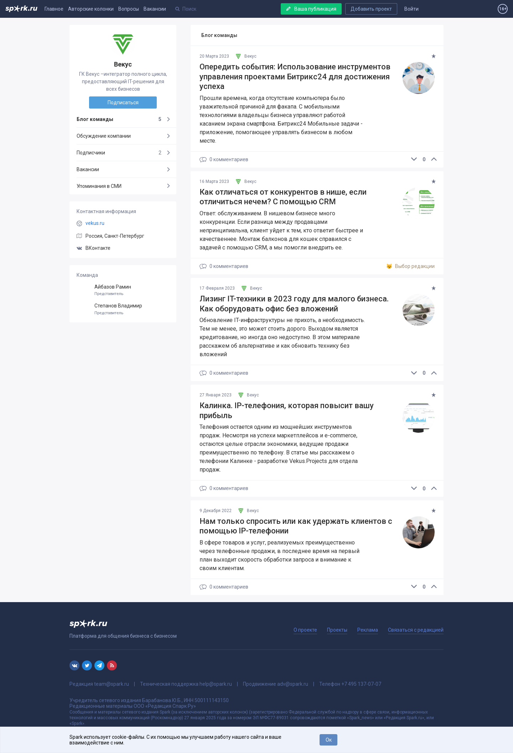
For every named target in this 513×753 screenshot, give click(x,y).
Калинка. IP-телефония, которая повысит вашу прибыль (287, 410)
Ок (329, 740)
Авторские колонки (91, 9)
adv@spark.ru (292, 684)
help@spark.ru (216, 684)
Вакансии (155, 9)
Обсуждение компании (104, 136)
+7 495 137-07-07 (361, 684)
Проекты (337, 630)
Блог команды (119, 119)
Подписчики (119, 153)
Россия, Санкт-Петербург (115, 236)
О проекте (305, 630)
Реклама (367, 630)
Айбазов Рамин (123, 290)
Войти (411, 9)
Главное (54, 9)
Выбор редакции (410, 266)
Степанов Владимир (123, 309)
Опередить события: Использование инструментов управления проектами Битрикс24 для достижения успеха (295, 76)
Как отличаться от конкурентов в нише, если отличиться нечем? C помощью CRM (283, 197)
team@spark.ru (111, 684)
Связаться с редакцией (416, 630)
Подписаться (123, 102)
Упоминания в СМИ (99, 186)
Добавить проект (371, 9)
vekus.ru (95, 223)
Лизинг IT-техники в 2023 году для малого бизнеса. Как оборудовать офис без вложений (294, 303)
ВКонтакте (93, 248)
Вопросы (128, 9)
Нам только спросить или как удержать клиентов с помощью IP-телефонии (296, 526)
